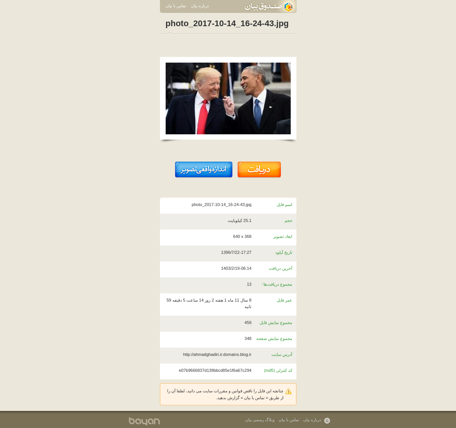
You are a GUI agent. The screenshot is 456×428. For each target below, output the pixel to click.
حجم (289, 220)
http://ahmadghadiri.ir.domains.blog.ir (217, 354)
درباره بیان (200, 5)
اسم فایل (284, 204)
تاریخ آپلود (283, 252)
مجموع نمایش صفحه (274, 338)
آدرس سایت (281, 354)
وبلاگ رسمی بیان (259, 419)
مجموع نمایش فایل (276, 322)
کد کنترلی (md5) (278, 370)
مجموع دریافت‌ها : (276, 284)
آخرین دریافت (280, 268)
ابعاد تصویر (282, 236)
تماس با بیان (176, 5)
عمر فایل (284, 300)
